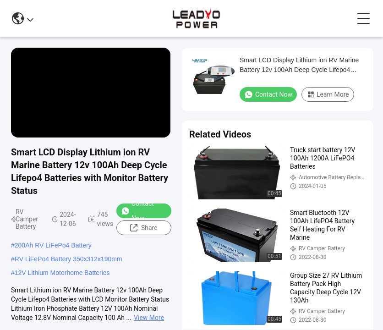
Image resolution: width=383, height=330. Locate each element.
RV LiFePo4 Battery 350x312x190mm (68, 259)
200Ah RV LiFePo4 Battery (53, 245)
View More (149, 317)
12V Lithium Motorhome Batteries (62, 272)
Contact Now (137, 211)
